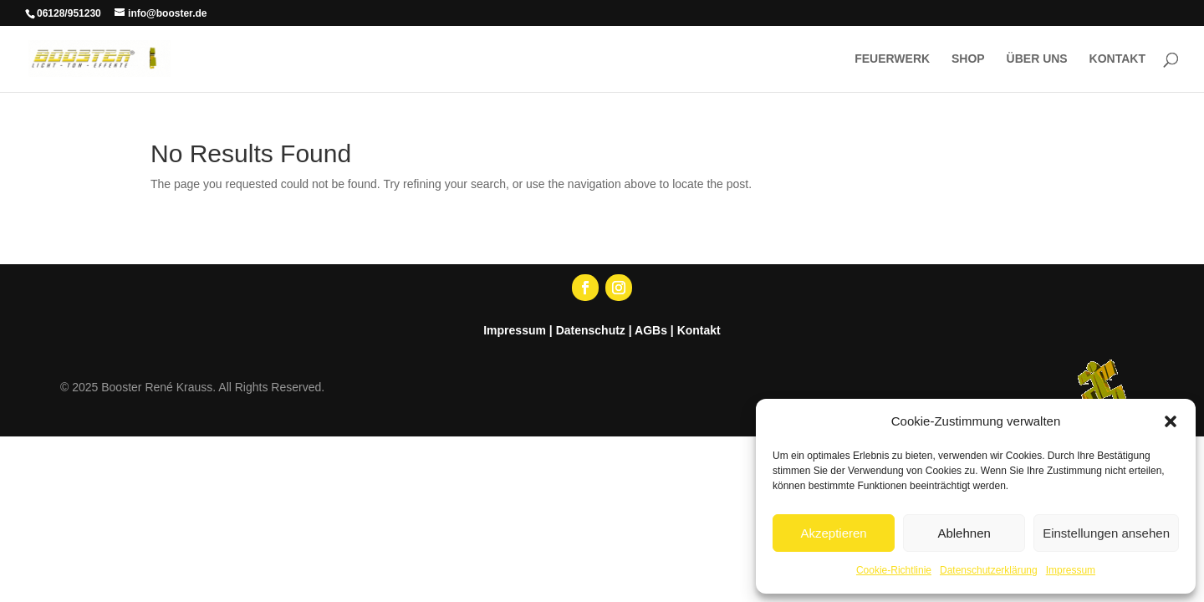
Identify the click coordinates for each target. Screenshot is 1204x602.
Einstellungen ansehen (1106, 533)
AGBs (651, 330)
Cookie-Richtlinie (893, 570)
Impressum (1070, 570)
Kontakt (699, 330)
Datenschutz (590, 330)
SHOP (968, 59)
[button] (1170, 421)
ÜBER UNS (1037, 59)
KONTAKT (1117, 59)
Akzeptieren (833, 533)
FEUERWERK (892, 59)
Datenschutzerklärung (989, 570)
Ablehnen (963, 533)
